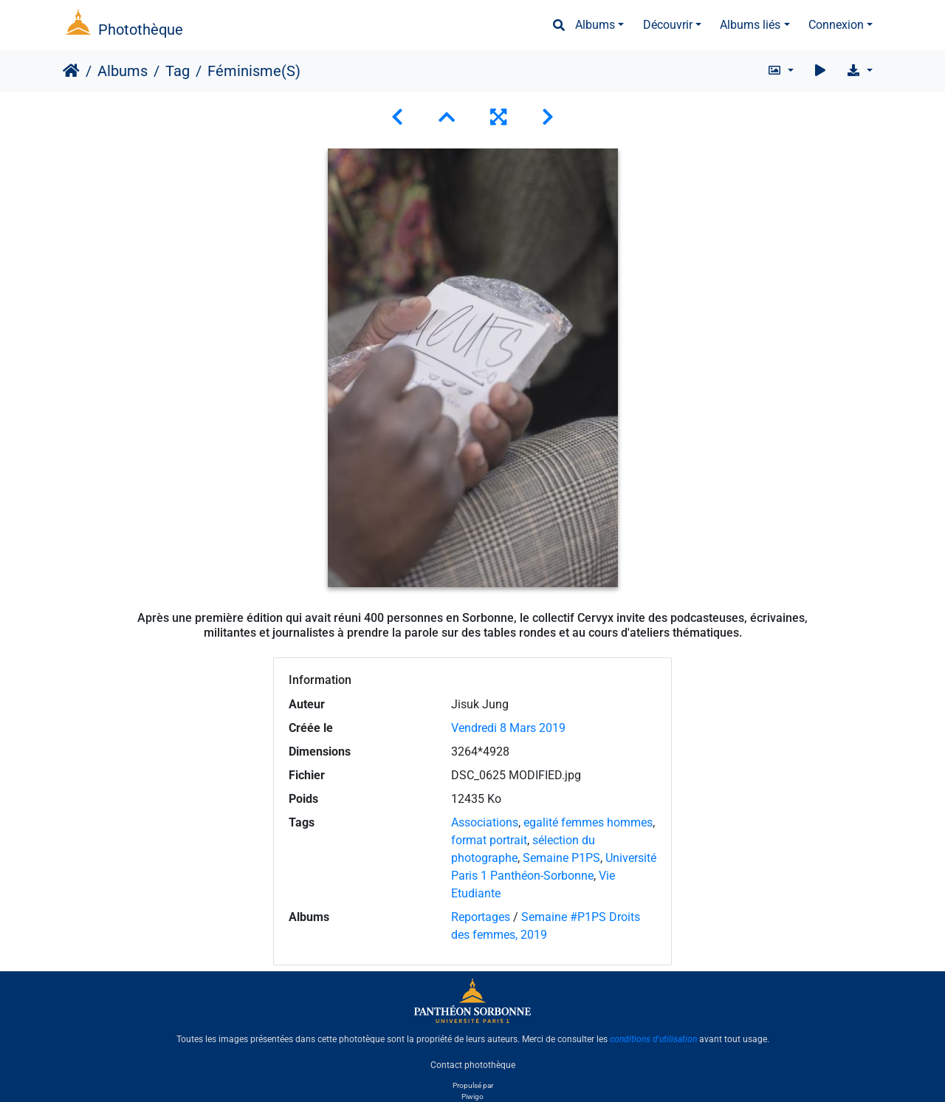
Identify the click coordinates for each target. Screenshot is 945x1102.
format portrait (489, 840)
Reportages (480, 917)
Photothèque (140, 29)
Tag (177, 71)
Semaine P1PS (561, 858)
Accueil (71, 71)
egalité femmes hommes (588, 822)
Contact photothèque (472, 1064)
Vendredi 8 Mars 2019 (508, 728)
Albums (595, 25)
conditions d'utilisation (653, 1039)
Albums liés (750, 25)
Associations (484, 822)
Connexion (836, 25)
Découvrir (668, 25)
